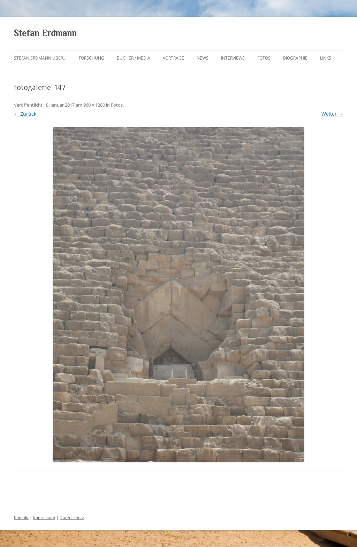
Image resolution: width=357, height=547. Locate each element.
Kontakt (21, 518)
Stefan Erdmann (45, 33)
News (202, 58)
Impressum (44, 518)
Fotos (264, 58)
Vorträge (173, 58)
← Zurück (25, 113)
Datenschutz (72, 518)
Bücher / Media (133, 58)
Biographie (295, 58)
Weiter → (332, 113)
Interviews (233, 58)
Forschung (91, 58)
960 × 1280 (94, 105)
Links (325, 58)
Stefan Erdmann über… (40, 58)
